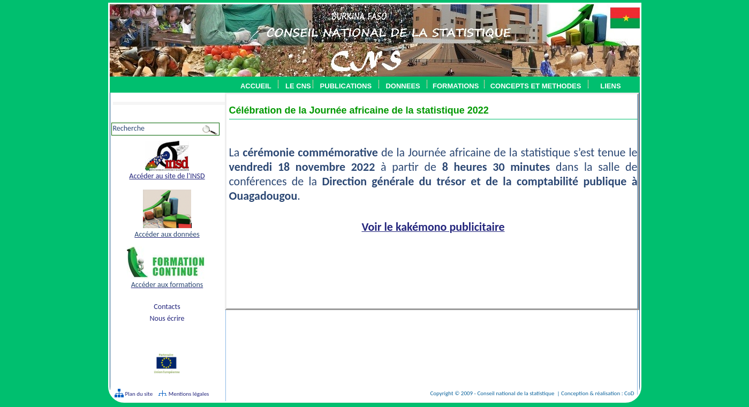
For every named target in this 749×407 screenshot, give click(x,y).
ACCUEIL (255, 86)
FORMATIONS (456, 86)
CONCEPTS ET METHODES (533, 86)
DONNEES (402, 86)
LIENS (610, 86)
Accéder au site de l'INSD (167, 175)
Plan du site (138, 393)
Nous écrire (166, 318)
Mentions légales (189, 393)
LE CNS (298, 86)
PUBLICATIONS (346, 86)
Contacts (167, 306)
